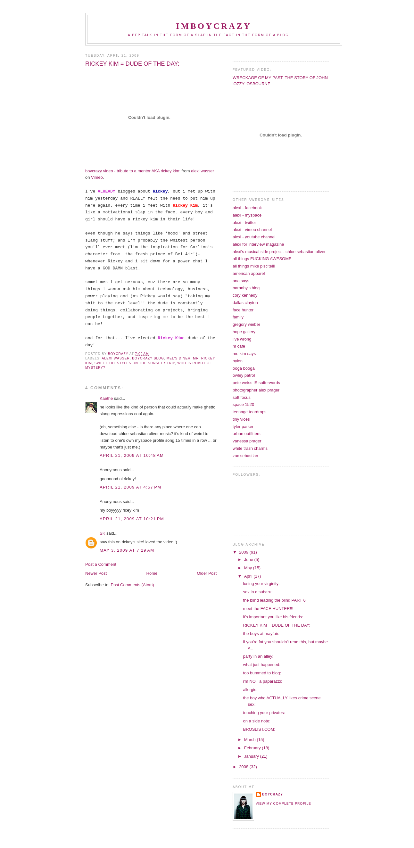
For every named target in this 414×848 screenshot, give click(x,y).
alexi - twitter (244, 222)
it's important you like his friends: (273, 616)
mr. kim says (244, 353)
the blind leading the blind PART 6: (275, 600)
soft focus (242, 397)
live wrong (242, 339)
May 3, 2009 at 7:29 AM (127, 550)
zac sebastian (245, 455)
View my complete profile (283, 803)
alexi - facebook (247, 207)
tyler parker (243, 426)
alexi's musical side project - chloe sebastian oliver (279, 251)
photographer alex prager (256, 390)
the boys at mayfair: (261, 633)
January (252, 756)
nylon (238, 360)
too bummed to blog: (262, 673)
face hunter (243, 310)
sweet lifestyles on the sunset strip (135, 363)
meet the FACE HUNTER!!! (268, 608)
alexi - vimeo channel (252, 229)
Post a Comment (100, 564)
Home (152, 573)
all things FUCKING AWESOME (262, 258)
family (238, 317)
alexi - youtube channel (254, 237)
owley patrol (244, 375)
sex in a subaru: (257, 591)
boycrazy (272, 794)
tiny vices (241, 419)
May (248, 567)
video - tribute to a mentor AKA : (132, 171)
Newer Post (96, 573)
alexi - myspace (247, 215)
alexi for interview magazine (258, 244)
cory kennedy (245, 295)
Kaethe (106, 398)
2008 (244, 766)
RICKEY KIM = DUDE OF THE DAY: (276, 625)
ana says (241, 280)
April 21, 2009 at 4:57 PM (130, 487)
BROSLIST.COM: (259, 729)
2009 (244, 552)
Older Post (207, 573)
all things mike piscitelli (254, 266)
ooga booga (244, 368)
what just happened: (261, 664)
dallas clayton (245, 302)
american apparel (249, 273)
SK (102, 533)
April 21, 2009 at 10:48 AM (132, 455)
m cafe (239, 346)
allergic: (250, 689)
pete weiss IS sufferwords (256, 382)
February (253, 747)
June (249, 559)
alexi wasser (115, 358)
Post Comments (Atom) (132, 584)
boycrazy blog (148, 358)
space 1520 (243, 404)
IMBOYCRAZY (213, 26)
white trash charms (250, 448)
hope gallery (244, 331)
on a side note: (256, 721)
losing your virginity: (261, 583)
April (249, 576)
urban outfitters (247, 433)
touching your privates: (264, 712)
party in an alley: (258, 656)
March (250, 739)
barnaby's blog (246, 287)
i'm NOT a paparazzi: (262, 681)
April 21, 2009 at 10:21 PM (132, 518)
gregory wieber (246, 324)
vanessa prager (247, 441)
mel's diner (179, 358)
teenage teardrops (250, 411)
